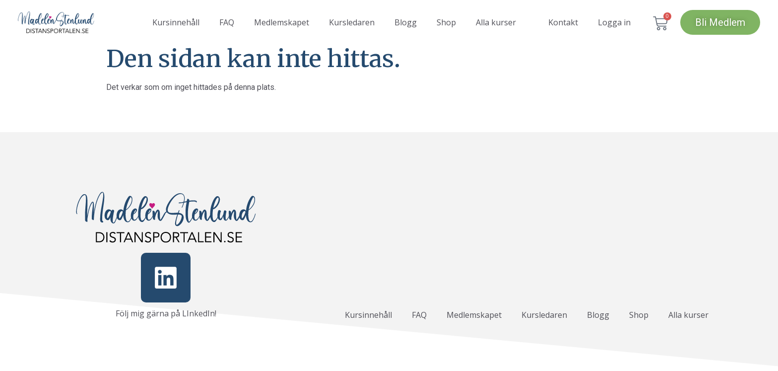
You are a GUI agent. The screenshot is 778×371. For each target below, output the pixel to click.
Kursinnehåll (175, 22)
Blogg (405, 22)
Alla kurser (496, 22)
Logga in (614, 22)
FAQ (226, 22)
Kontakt (563, 22)
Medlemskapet (281, 22)
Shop (446, 22)
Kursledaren (352, 22)
